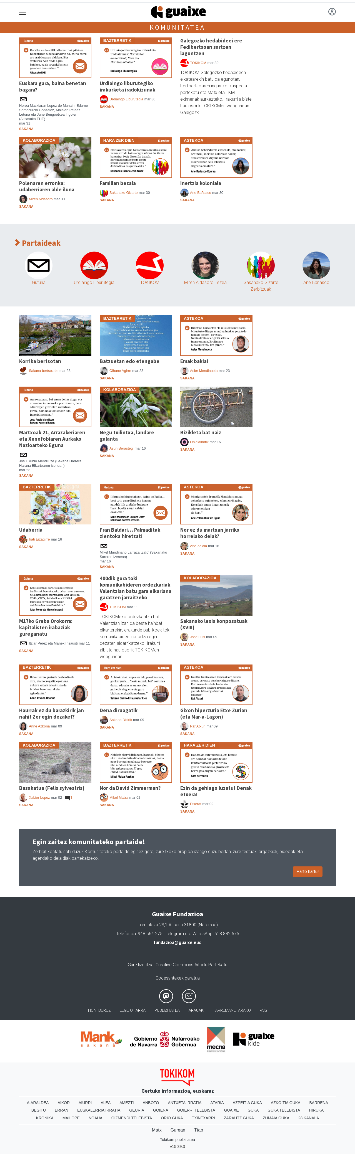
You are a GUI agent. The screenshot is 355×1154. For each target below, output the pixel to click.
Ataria (217, 1102)
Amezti (126, 1102)
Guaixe (231, 1110)
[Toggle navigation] (23, 12)
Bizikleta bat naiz (200, 432)
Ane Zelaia (198, 546)
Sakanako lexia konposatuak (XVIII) (214, 624)
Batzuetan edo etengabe (129, 361)
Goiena (160, 1110)
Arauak (196, 1010)
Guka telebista (284, 1110)
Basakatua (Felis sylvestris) (51, 788)
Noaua (95, 1118)
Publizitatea (167, 1010)
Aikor (64, 1102)
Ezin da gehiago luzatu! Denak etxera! (216, 791)
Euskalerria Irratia (98, 1110)
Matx (157, 1130)
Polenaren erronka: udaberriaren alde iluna (46, 186)
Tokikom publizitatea (177, 1139)
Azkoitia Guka (286, 1102)
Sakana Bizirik (120, 720)
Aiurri (85, 1102)
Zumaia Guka (276, 1118)
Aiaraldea (38, 1102)
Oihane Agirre (120, 371)
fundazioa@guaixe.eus (177, 942)
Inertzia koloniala (200, 183)
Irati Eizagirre (39, 539)
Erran (61, 1110)
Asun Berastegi (121, 448)
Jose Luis (197, 637)
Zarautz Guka (239, 1118)
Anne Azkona (39, 726)
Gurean (178, 1130)
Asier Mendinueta (204, 371)
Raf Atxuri (197, 726)
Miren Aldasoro (40, 199)
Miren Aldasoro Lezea (205, 282)
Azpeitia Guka (247, 1102)
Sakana (26, 129)
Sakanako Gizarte (123, 193)
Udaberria (30, 529)
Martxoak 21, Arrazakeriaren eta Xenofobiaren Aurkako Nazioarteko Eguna (52, 438)
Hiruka (316, 1110)
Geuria (136, 1110)
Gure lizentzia (141, 964)
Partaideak (38, 243)
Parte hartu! (307, 871)
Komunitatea (177, 27)
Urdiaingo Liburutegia (126, 99)
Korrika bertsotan (40, 361)
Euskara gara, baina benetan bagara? (52, 86)
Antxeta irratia (185, 1102)
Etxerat (195, 804)
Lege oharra (133, 1010)
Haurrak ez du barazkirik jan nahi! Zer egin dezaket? (51, 713)
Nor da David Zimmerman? (130, 788)
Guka (253, 1110)
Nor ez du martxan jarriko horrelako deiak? (209, 532)
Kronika (45, 1118)
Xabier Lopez (39, 797)
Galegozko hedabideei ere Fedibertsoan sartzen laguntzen (211, 47)
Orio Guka (172, 1118)
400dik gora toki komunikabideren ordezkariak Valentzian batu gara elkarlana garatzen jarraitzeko (135, 588)
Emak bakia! (194, 361)
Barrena (318, 1102)
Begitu (38, 1110)
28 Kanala (308, 1118)
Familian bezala (118, 183)
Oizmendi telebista (131, 1118)
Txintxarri (203, 1118)
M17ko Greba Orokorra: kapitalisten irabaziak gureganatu (45, 627)
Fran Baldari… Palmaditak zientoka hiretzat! (130, 532)
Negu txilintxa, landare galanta (127, 435)
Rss (263, 1010)
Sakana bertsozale (43, 371)
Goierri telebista (196, 1110)
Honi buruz (99, 1010)
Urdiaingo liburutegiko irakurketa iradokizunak (127, 86)
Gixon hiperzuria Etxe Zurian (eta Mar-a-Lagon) (213, 713)
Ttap (198, 1130)
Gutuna (39, 282)
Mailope (71, 1118)
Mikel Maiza (118, 797)
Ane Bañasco (200, 193)
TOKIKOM (198, 63)
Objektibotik (199, 442)
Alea (106, 1102)
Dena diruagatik (119, 710)
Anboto (151, 1102)
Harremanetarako (231, 1010)
